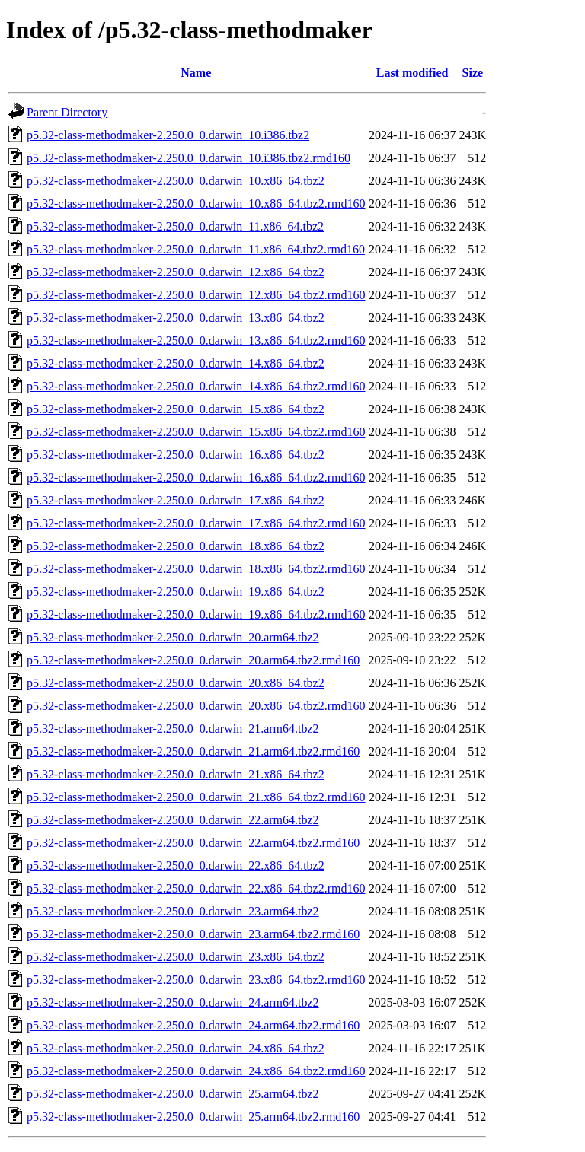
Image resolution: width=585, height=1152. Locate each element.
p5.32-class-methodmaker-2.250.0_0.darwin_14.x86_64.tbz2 (175, 363)
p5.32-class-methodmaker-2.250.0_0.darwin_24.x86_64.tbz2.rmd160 (196, 1070)
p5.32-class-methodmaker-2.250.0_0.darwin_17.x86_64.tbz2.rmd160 (196, 523)
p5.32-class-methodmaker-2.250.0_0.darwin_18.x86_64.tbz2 (175, 545)
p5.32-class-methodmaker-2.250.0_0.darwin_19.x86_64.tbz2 (175, 591)
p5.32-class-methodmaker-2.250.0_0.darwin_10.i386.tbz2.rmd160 (188, 157)
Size (473, 72)
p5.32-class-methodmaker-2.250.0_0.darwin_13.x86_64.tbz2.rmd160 (196, 340)
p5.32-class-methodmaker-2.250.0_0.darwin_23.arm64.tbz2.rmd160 (193, 934)
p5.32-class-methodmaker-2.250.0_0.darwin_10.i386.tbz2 (168, 135)
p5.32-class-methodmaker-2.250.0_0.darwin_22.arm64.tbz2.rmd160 (193, 842)
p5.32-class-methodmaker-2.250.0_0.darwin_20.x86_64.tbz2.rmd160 (196, 705)
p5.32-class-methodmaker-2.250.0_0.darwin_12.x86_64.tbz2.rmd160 (196, 294)
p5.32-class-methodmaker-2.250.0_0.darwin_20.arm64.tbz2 (173, 637)
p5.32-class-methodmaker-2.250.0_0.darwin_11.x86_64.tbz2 (175, 226)
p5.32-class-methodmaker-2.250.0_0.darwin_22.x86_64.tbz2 (175, 865)
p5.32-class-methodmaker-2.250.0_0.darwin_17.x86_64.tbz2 (175, 500)
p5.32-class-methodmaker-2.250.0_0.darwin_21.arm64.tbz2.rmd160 (193, 751)
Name (196, 72)
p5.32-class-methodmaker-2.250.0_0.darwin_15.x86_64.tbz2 (175, 409)
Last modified (412, 72)
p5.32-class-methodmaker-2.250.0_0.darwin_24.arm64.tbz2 (173, 1002)
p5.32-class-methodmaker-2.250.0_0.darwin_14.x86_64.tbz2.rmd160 (196, 386)
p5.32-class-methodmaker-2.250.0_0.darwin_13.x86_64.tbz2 (175, 317)
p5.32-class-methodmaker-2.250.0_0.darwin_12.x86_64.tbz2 (175, 272)
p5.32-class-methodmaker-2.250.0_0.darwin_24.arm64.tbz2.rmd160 (193, 1025)
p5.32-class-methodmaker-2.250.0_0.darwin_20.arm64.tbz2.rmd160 (193, 660)
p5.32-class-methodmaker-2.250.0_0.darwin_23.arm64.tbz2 (173, 911)
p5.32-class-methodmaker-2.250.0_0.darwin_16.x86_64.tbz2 (175, 454)
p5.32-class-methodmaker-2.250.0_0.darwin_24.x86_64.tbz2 (175, 1048)
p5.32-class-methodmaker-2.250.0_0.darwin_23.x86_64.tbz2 (175, 956)
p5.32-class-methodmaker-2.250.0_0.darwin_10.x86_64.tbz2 (175, 180)
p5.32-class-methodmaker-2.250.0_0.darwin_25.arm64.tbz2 (173, 1093)
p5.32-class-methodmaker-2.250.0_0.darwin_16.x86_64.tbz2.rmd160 (196, 477)
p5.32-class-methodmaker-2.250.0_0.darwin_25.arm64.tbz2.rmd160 (193, 1116)
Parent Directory (67, 112)
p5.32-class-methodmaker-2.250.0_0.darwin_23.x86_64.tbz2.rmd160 (196, 979)
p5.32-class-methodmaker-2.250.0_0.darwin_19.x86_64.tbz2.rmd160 (196, 614)
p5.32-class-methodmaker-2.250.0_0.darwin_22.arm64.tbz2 (173, 819)
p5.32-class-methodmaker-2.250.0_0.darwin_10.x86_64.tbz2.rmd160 (196, 203)
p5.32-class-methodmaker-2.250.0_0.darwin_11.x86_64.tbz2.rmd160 (196, 249)
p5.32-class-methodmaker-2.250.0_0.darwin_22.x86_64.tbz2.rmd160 (196, 888)
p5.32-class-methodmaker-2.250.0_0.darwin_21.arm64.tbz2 (173, 728)
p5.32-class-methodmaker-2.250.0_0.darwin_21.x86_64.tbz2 (175, 774)
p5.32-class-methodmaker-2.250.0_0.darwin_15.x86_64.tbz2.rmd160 (196, 431)
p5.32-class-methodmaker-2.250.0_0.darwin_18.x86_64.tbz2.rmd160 (196, 568)
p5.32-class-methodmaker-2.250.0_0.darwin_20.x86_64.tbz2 (175, 682)
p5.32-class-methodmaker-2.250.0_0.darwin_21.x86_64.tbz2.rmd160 (196, 797)
